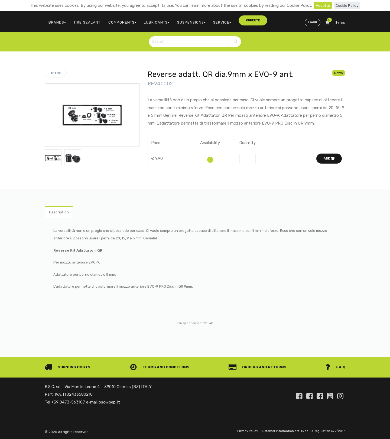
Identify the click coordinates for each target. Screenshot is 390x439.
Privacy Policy (240, 429)
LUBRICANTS (146, 20)
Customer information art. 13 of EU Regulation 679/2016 (299, 429)
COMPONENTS (115, 20)
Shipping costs (69, 365)
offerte (232, 20)
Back (55, 70)
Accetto (322, 5)
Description (60, 209)
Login (312, 20)
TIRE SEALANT (83, 20)
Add (329, 155)
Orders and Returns (259, 365)
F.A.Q (335, 365)
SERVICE (206, 20)
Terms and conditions (161, 365)
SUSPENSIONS (178, 20)
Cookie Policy (347, 5)
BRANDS (56, 20)
